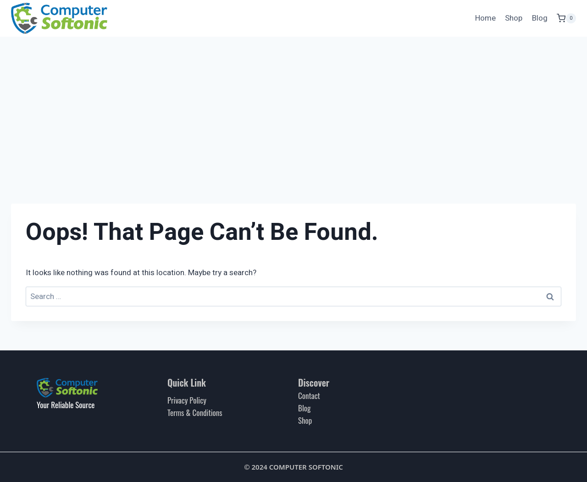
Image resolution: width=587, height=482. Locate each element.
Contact (309, 395)
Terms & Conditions (194, 412)
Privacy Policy (186, 400)
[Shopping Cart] (566, 18)
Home (485, 18)
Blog (540, 18)
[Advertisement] (293, 105)
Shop (513, 18)
